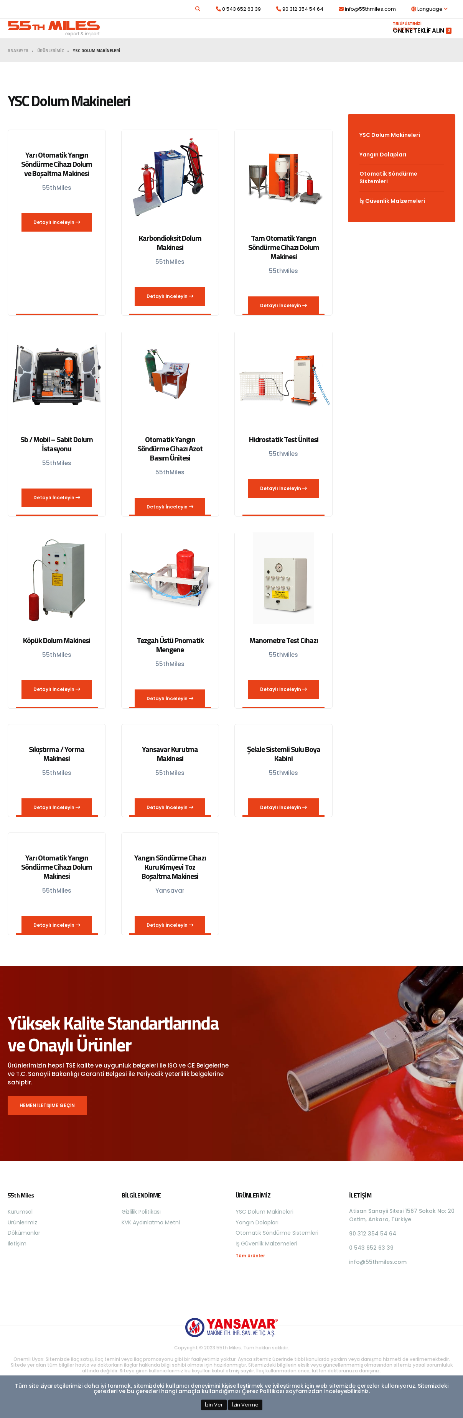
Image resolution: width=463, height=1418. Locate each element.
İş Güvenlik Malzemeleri (392, 216)
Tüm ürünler (250, 1271)
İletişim (358, 35)
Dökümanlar (323, 35)
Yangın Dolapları (382, 169)
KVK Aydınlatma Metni (151, 1237)
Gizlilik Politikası (141, 1226)
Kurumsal (240, 35)
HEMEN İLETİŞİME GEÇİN (47, 1120)
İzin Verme (245, 1404)
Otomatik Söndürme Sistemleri (388, 192)
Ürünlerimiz (278, 35)
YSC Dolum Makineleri (389, 150)
